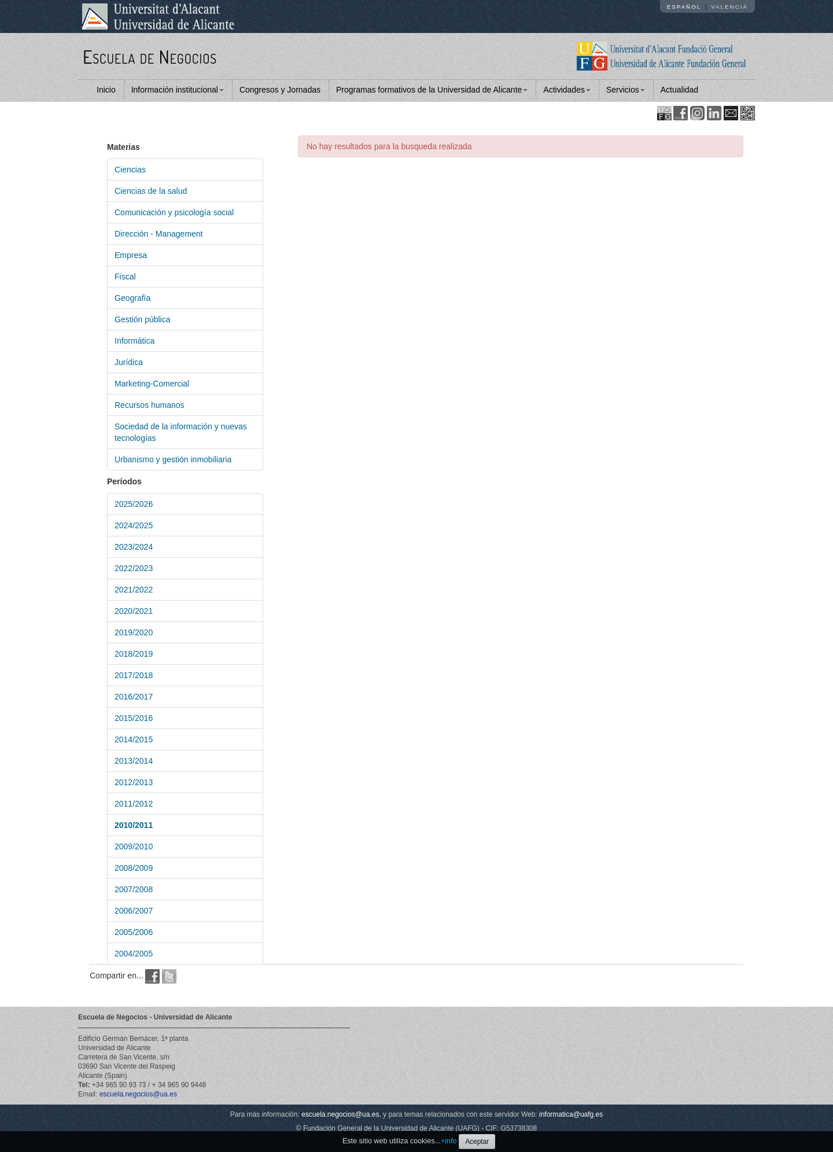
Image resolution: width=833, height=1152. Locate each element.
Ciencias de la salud (151, 191)
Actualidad (679, 89)
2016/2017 (134, 696)
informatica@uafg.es (571, 1114)
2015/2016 (134, 718)
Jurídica (129, 362)
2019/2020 (134, 632)
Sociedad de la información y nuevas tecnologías (181, 432)
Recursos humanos (150, 405)
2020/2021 (134, 611)
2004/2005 (134, 953)
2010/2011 (134, 825)
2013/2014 (134, 760)
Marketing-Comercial (152, 383)
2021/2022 (134, 589)
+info (449, 1141)
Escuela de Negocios (150, 56)
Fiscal (125, 276)
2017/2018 (134, 675)
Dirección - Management (159, 233)
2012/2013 (134, 782)
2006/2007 (134, 910)
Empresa (131, 255)
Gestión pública (143, 319)
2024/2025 (134, 525)
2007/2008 (134, 889)
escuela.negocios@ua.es (138, 1094)
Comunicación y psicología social (174, 212)
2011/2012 (134, 803)
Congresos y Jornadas (279, 89)
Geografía (132, 298)
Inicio (106, 89)
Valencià (729, 6)
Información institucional (177, 89)
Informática (134, 340)
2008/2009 (134, 868)
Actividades (567, 89)
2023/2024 (134, 546)
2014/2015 (134, 739)
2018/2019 (134, 653)
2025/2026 (134, 504)
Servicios (625, 89)
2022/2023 (134, 568)
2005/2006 (134, 932)
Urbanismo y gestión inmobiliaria (173, 459)
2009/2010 (134, 846)
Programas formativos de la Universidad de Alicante (432, 89)
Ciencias (130, 169)
